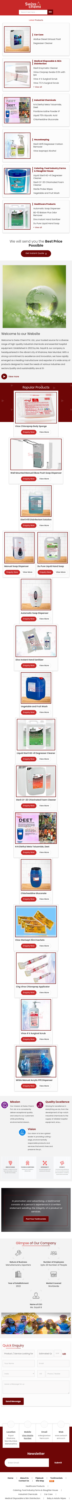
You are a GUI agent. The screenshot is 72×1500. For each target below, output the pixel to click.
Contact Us (24, 1480)
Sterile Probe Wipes (43, 189)
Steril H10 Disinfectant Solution (36, 519)
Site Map (40, 1480)
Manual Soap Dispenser (16, 566)
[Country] (19, 1373)
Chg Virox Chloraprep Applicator (33, 986)
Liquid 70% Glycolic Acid (45, 115)
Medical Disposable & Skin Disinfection (47, 62)
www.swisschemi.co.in (61, 1437)
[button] (27, 1437)
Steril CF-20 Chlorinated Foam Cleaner (48, 183)
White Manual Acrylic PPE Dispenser (34, 1080)
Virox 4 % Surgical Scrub (45, 79)
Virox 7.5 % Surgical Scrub (46, 83)
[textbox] (58, 1353)
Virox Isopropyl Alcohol (44, 150)
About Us (24, 1478)
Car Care (38, 34)
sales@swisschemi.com (44, 1437)
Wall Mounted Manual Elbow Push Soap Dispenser (36, 473)
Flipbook (39, 1478)
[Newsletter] (27, 1462)
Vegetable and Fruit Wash (46, 193)
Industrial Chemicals (45, 100)
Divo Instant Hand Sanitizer (46, 219)
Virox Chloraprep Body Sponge (31, 426)
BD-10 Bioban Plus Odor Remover (45, 214)
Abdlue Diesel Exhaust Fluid (47, 39)
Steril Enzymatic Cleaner (45, 68)
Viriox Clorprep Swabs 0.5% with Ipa (49, 73)
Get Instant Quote (36, 254)
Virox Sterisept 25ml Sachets (29, 940)
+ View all (37, 87)
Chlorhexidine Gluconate (45, 119)
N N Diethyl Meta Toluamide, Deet (47, 106)
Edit (64, 1353)
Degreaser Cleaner (42, 43)
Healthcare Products (45, 204)
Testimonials (56, 1478)
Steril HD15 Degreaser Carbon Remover (48, 145)
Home (10, 1478)
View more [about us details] (13, 376)
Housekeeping (41, 139)
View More (44, 432)
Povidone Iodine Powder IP (46, 111)
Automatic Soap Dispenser (46, 208)
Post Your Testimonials (36, 1219)
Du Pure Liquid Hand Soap (46, 223)
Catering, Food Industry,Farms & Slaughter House (50, 169)
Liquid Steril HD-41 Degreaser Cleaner (47, 177)
